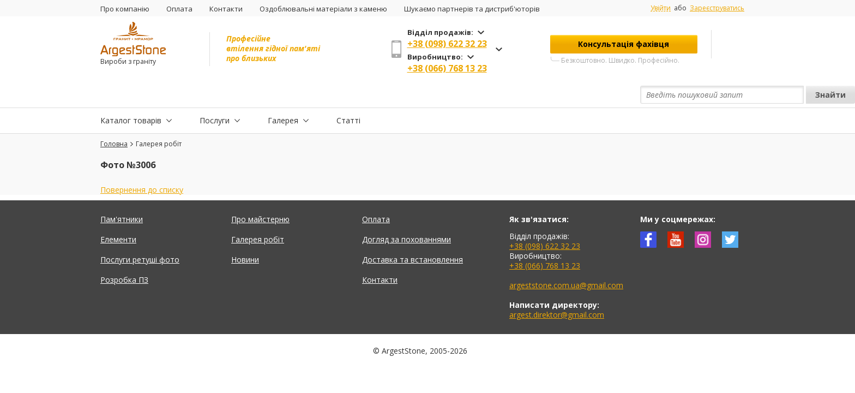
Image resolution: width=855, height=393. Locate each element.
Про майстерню (260, 194)
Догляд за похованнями (406, 214)
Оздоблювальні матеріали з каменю (323, 9)
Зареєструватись (717, 8)
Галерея (283, 95)
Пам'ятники (121, 194)
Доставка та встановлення (412, 234)
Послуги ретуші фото (139, 234)
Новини (245, 234)
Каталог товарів (130, 95)
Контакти (226, 9)
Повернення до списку (141, 164)
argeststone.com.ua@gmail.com (566, 260)
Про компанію (124, 9)
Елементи (118, 214)
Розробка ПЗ (124, 254)
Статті (348, 95)
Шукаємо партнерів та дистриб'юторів (472, 9)
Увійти (661, 8)
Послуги (215, 95)
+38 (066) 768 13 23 (447, 68)
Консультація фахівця (623, 44)
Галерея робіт (257, 214)
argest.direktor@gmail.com (556, 289)
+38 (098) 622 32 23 (447, 44)
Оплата (179, 9)
